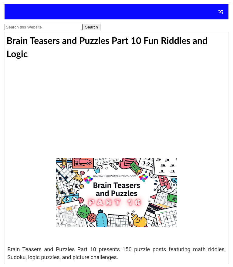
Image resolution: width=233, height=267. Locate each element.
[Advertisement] (116, 107)
